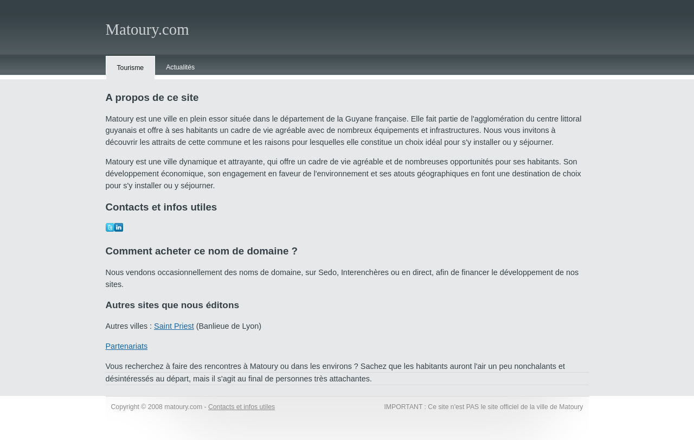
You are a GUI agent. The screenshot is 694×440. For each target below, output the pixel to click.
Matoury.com (147, 29)
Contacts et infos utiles (241, 407)
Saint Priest (174, 326)
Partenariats (127, 346)
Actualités (180, 67)
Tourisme (130, 68)
